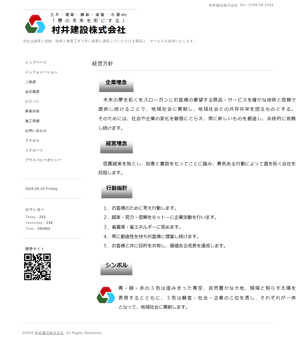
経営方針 (32, 101)
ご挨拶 (30, 82)
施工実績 (32, 121)
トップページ (36, 62)
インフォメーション (41, 72)
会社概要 (32, 92)
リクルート (34, 150)
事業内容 (32, 111)
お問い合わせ (36, 131)
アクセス (32, 140)
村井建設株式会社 (49, 333)
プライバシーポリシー (43, 160)
